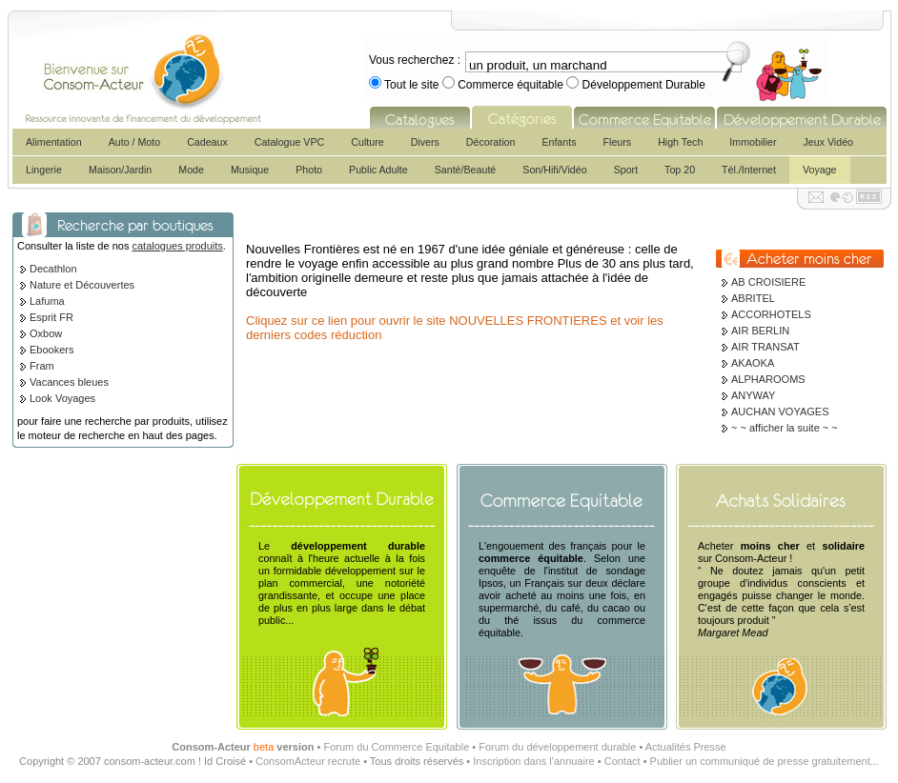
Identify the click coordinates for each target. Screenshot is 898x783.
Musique (250, 169)
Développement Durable (642, 84)
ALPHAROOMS (768, 379)
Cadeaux (207, 142)
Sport (626, 169)
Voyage (820, 169)
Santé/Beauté (466, 169)
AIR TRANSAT (765, 346)
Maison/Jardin (120, 169)
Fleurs (617, 142)
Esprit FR (51, 317)
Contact (622, 761)
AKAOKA (752, 363)
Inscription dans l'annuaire (533, 761)
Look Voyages (62, 398)
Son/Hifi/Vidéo (554, 169)
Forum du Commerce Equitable (396, 747)
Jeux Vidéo (828, 142)
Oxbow (46, 333)
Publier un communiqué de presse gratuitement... (764, 761)
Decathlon (53, 268)
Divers (425, 142)
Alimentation (54, 142)
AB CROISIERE (768, 282)
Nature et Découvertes (82, 285)
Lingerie (44, 169)
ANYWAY (753, 395)
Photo (309, 169)
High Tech (680, 142)
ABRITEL (753, 298)
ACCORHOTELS (771, 314)
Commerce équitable (510, 84)
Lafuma (47, 301)
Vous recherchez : (414, 60)
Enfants (558, 142)
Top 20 (679, 169)
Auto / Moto (135, 142)
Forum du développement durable (557, 747)
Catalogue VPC (289, 142)
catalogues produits (177, 245)
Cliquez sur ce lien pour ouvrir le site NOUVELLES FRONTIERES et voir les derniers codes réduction (454, 327)
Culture (367, 142)
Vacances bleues (69, 382)
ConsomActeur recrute (307, 761)
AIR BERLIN (760, 330)
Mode (191, 169)
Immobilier (752, 142)
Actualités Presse (685, 747)
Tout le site (411, 84)
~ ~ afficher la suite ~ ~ (784, 427)
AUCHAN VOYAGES (780, 411)
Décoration (491, 142)
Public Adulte (378, 169)
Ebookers (51, 349)
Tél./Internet (749, 169)
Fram (42, 365)
